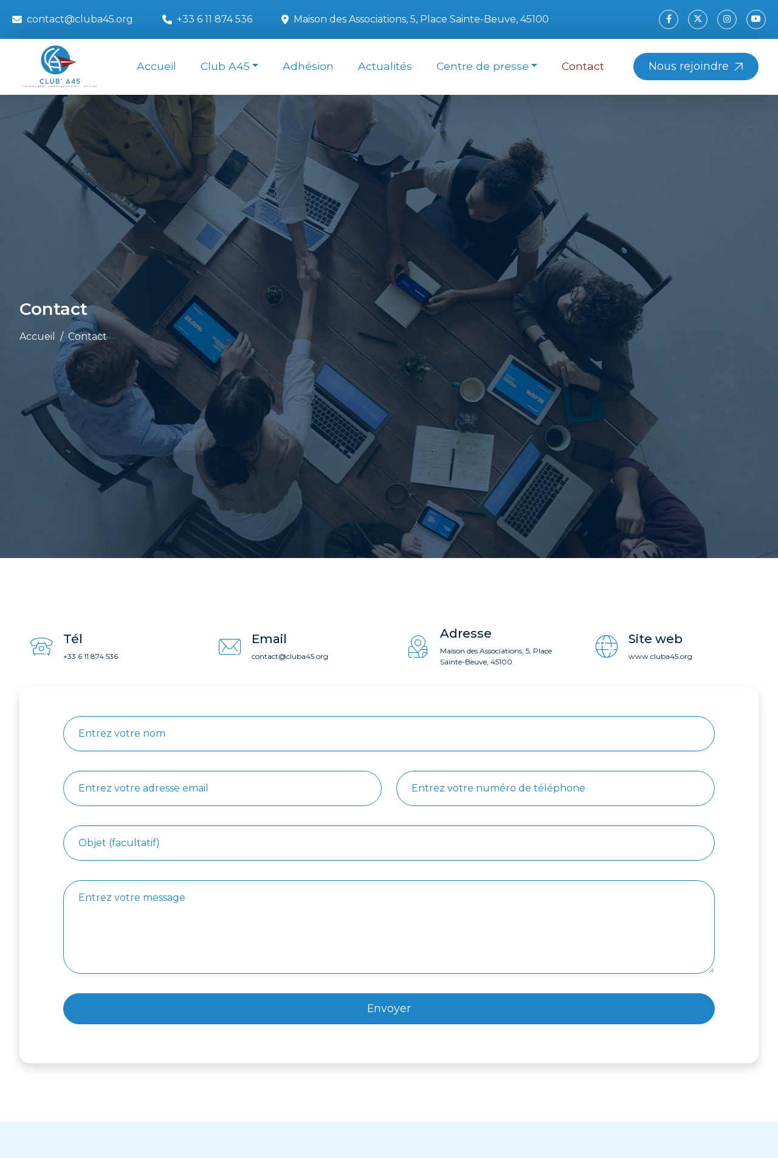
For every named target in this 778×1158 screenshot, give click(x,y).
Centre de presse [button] (482, 66)
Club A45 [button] (225, 66)
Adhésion (308, 66)
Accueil (156, 66)
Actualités (385, 66)
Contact (583, 66)
